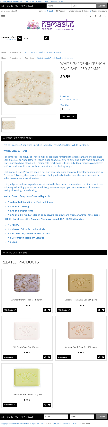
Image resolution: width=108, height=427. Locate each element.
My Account (60, 11)
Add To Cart (10, 310)
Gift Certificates (75, 11)
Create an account (99, 11)
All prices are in (9, 11)
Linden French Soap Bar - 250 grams (27, 394)
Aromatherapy (16, 52)
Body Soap (29, 58)
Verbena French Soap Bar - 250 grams (81, 300)
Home (3, 52)
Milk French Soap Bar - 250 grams (27, 347)
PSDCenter (86, 423)
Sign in (86, 11)
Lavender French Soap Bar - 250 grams (27, 300)
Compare (46, 11)
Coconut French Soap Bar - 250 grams (81, 347)
